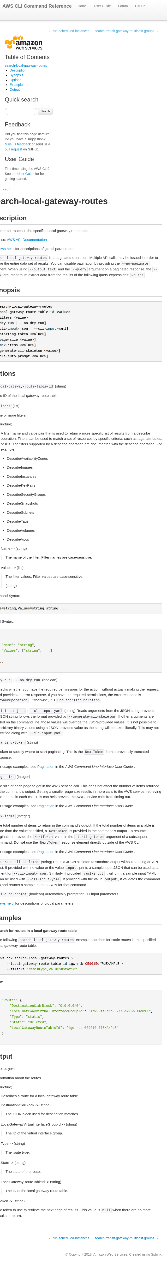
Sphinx (156, 1254)
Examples (17, 85)
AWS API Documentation (27, 240)
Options (15, 80)
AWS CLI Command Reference (37, 6)
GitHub (140, 6)
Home (82, 6)
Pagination (45, 766)
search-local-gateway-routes (26, 65)
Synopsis (16, 75)
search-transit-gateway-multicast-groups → (127, 31)
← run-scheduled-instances (68, 31)
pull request (13, 149)
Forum (123, 6)
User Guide (102, 6)
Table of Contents (27, 57)
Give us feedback (18, 144)
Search (45, 111)
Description (18, 70)
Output (15, 89)
